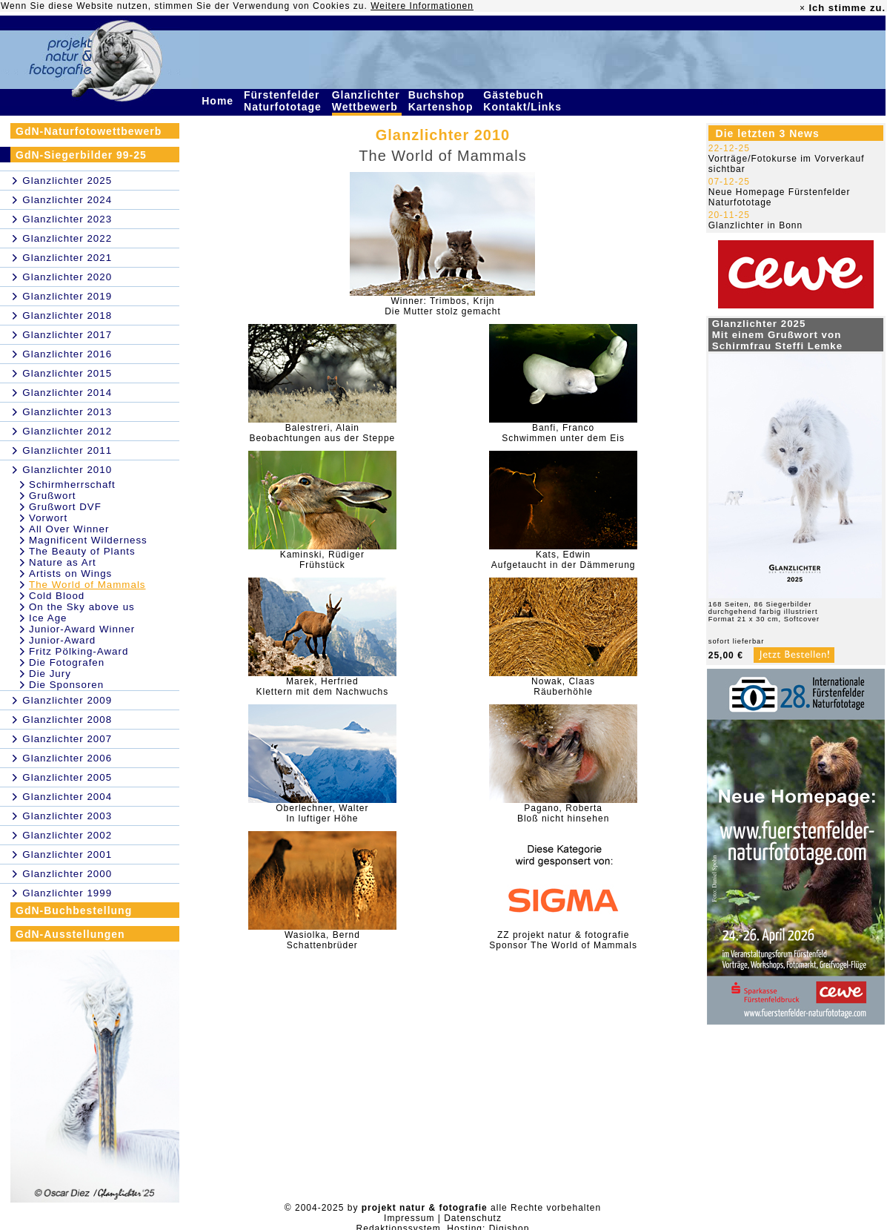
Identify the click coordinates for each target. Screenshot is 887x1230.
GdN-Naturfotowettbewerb (89, 131)
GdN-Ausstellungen (70, 934)
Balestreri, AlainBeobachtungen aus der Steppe (322, 433)
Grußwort (52, 495)
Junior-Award (62, 640)
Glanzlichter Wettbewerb (367, 101)
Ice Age (48, 618)
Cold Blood (56, 595)
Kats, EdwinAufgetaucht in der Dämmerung (563, 559)
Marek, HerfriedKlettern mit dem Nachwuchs (322, 686)
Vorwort (48, 517)
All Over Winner (69, 529)
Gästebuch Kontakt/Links (524, 101)
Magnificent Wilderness (88, 540)
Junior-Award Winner (82, 629)
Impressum (409, 1218)
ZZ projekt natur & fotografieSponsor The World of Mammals (563, 940)
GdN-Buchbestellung (74, 910)
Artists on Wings (70, 573)
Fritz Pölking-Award (78, 651)
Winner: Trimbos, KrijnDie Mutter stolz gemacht (443, 306)
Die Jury (50, 673)
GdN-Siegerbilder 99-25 (81, 155)
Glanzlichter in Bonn (755, 225)
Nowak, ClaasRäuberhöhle (563, 686)
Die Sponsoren (66, 684)
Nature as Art (62, 562)
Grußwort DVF (65, 506)
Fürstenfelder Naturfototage (284, 101)
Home (219, 101)
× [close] (802, 8)
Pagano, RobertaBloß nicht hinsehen (563, 813)
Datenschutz (473, 1218)
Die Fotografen (66, 662)
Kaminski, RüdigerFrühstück (322, 559)
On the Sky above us (82, 606)
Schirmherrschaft (72, 484)
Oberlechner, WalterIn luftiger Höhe (322, 813)
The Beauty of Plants (82, 551)
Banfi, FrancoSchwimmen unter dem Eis (563, 433)
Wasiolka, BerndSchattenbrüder (322, 940)
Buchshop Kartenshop (442, 101)
